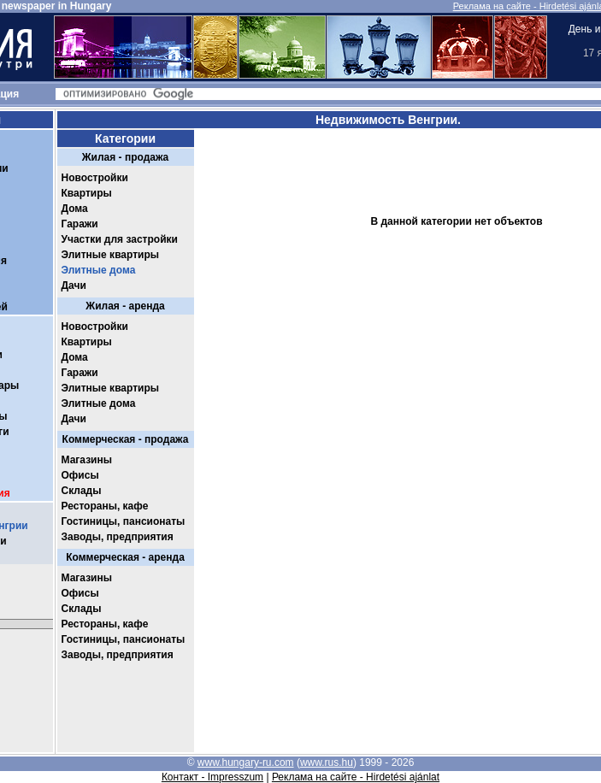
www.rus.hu (326, 762)
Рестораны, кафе (105, 506)
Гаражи (80, 224)
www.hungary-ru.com (245, 762)
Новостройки (95, 178)
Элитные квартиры (111, 255)
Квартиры (87, 193)
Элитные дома (99, 270)
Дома (75, 209)
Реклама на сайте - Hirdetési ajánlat (355, 777)
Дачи (74, 285)
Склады (82, 491)
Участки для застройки (120, 239)
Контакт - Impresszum (212, 777)
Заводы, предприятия (118, 537)
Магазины (87, 460)
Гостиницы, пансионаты (124, 521)
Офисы (80, 475)
